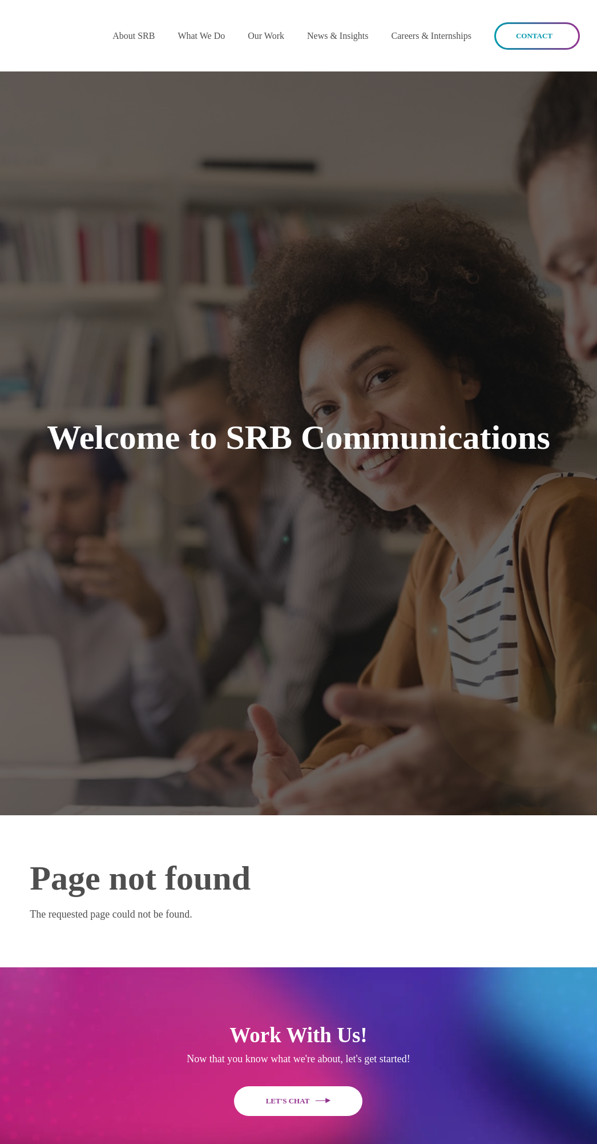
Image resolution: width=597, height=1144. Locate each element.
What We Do (201, 36)
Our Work (266, 36)
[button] (133, 36)
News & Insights (338, 36)
